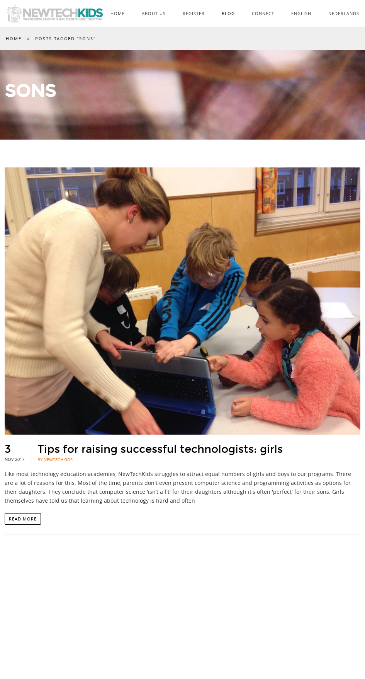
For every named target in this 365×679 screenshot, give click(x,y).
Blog (228, 13)
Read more (23, 519)
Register (194, 13)
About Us (154, 13)
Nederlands (343, 13)
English (301, 13)
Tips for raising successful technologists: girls (160, 449)
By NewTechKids (55, 459)
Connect (263, 13)
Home (117, 13)
